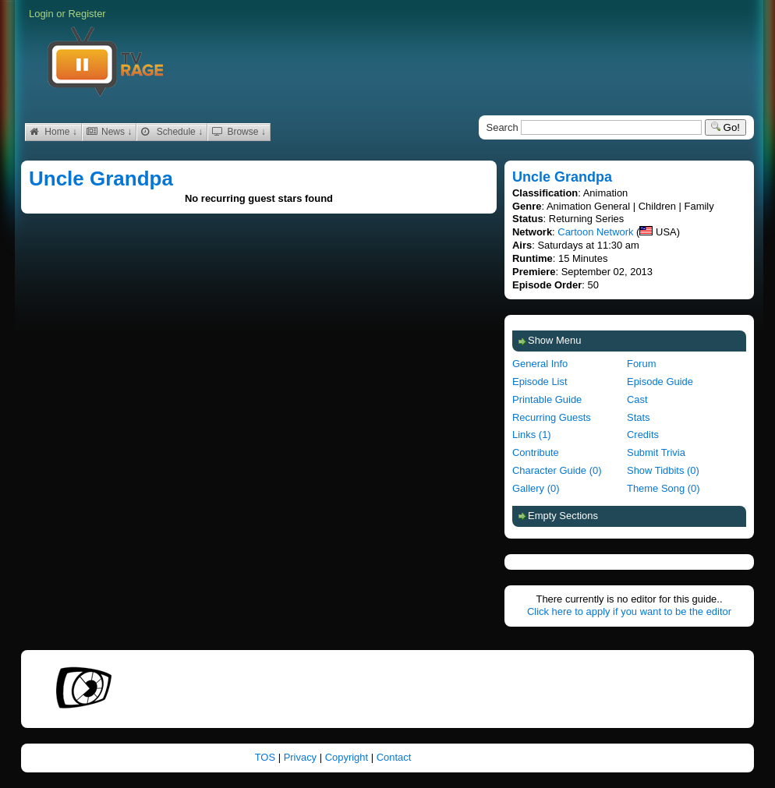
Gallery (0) (535, 488)
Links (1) (531, 434)
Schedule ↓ (172, 131)
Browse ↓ (239, 131)
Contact (394, 757)
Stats (638, 417)
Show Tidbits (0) (663, 470)
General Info (540, 363)
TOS (266, 757)
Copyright (348, 757)
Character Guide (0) (556, 470)
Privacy (302, 757)
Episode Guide (660, 381)
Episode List (540, 381)
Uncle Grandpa (101, 178)
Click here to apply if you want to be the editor (629, 611)
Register (86, 13)
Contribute (535, 452)
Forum (641, 363)
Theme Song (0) (663, 488)
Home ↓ (53, 131)
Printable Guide (547, 399)
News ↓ (110, 131)
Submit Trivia (656, 452)
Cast (637, 399)
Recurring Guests (551, 417)
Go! (725, 127)
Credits (643, 434)
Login (41, 13)
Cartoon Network (595, 232)
